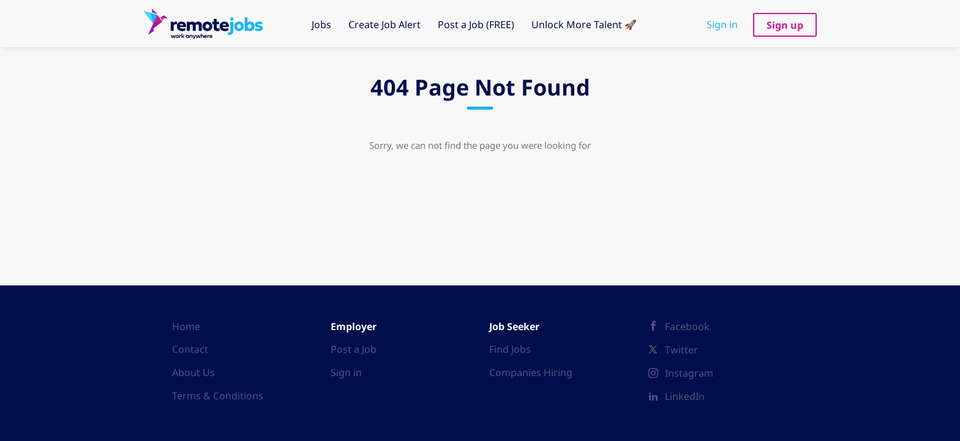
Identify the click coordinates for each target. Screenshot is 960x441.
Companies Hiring (530, 372)
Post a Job (354, 349)
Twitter (681, 349)
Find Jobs (510, 349)
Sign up (785, 25)
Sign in (722, 24)
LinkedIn (685, 396)
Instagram (689, 373)
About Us (193, 372)
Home (186, 326)
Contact (190, 349)
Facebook (687, 326)
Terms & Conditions (217, 395)
